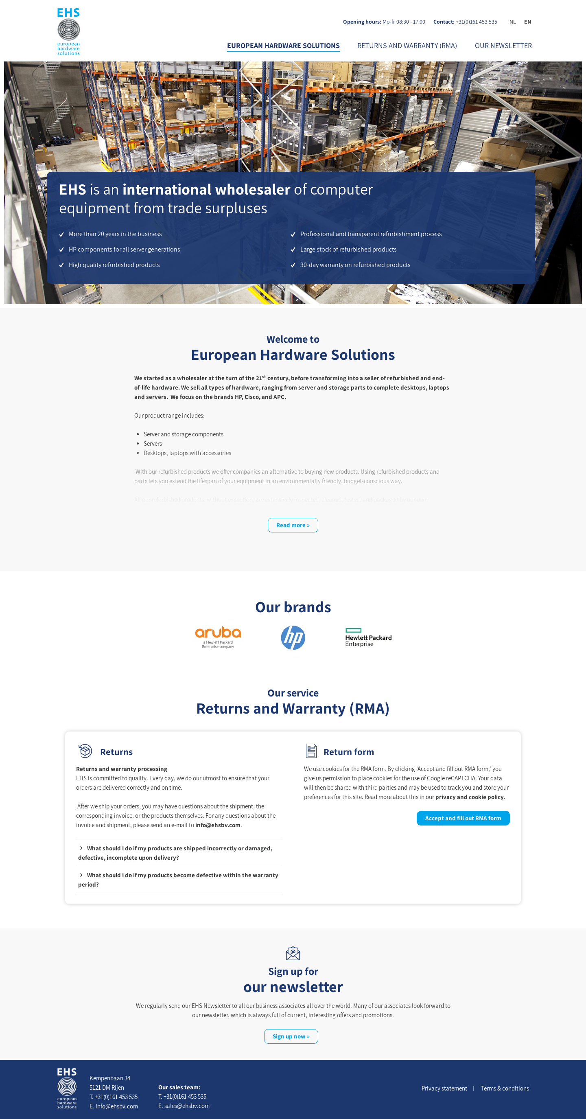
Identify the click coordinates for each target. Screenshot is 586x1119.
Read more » (293, 525)
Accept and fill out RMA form (463, 818)
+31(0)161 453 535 (476, 21)
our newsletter (503, 45)
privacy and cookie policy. (470, 797)
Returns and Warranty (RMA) (407, 45)
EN (527, 21)
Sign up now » (291, 1036)
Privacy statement (444, 1088)
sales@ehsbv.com (187, 1106)
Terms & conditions (505, 1088)
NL (512, 21)
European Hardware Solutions (283, 45)
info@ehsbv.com (218, 825)
